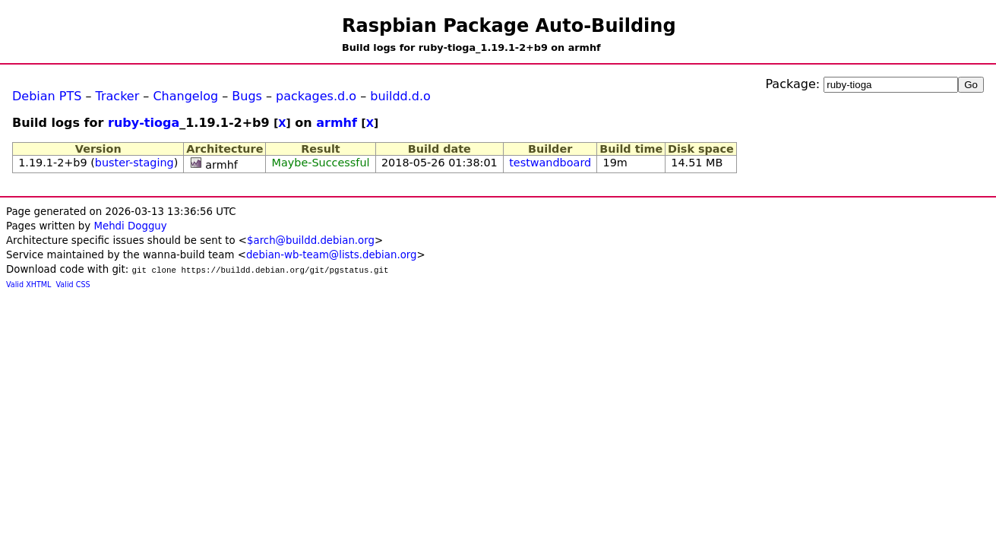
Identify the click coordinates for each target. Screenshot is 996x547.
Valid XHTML (28, 284)
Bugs (247, 96)
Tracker (118, 96)
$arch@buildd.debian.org (311, 240)
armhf (336, 122)
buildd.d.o (400, 96)
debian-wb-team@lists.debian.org (331, 255)
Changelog (185, 96)
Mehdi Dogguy (129, 226)
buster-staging (134, 163)
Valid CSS (73, 284)
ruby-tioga (143, 122)
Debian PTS (46, 96)
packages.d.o (316, 96)
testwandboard (550, 163)
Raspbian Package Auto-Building (509, 25)
